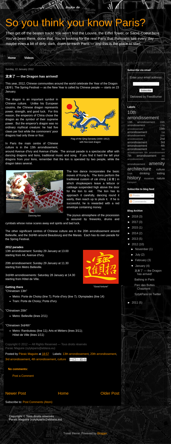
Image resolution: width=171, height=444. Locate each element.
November (142, 249)
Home (12, 57)
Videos (28, 57)
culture (62, 359)
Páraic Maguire (29, 353)
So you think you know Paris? (75, 23)
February (141, 260)
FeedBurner (154, 96)
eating (161, 173)
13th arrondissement (76, 353)
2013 (135, 238)
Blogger (102, 433)
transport (131, 182)
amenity (157, 163)
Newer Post (15, 393)
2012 (135, 244)
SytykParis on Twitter (147, 294)
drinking (145, 173)
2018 (135, 216)
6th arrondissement (154, 152)
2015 (135, 227)
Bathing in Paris (144, 279)
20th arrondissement (103, 353)
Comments (138, 201)
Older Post (109, 393)
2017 (135, 222)
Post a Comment (23, 375)
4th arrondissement (44, 359)
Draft (129, 173)
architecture (139, 168)
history (134, 177)
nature (161, 178)
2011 (135, 302)
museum (149, 178)
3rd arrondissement (17, 359)
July (138, 254)
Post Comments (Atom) (37, 402)
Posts (135, 195)
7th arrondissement (141, 155)
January (140, 265)
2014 (135, 233)
